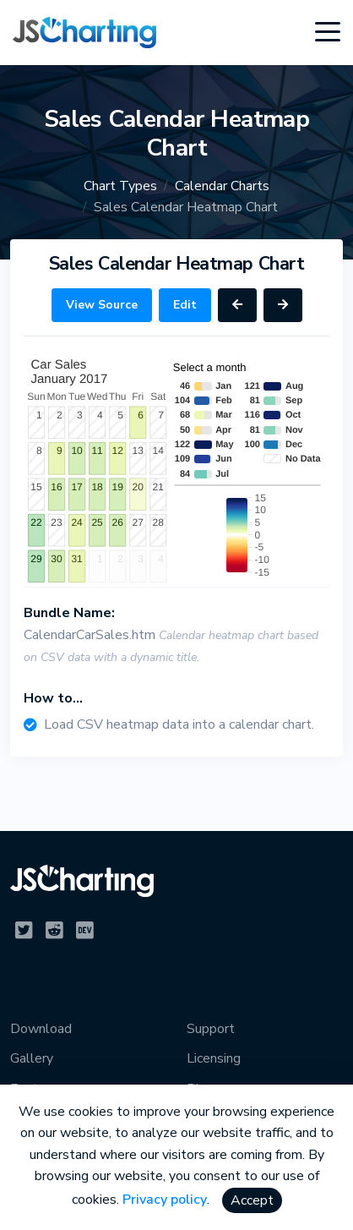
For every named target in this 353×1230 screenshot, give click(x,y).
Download (41, 1029)
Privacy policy (164, 1199)
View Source (102, 305)
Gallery (31, 1058)
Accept (252, 1200)
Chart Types (120, 186)
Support (211, 1029)
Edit (185, 305)
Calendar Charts (222, 186)
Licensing (214, 1058)
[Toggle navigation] (327, 32)
